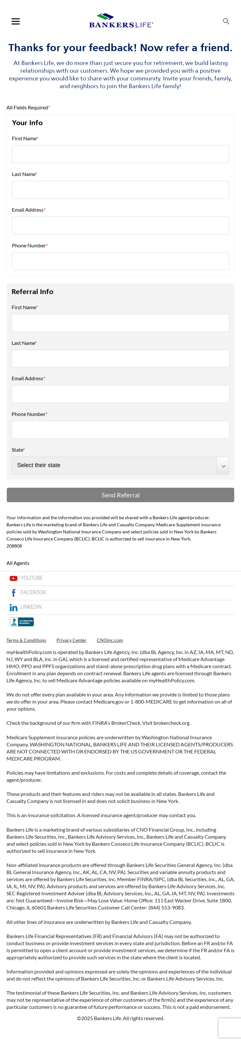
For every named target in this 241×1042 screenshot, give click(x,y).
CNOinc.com (110, 640)
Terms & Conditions (26, 640)
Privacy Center (71, 640)
